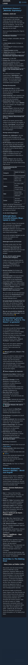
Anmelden (24, 2)
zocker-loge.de (7, 446)
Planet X (7, 453)
